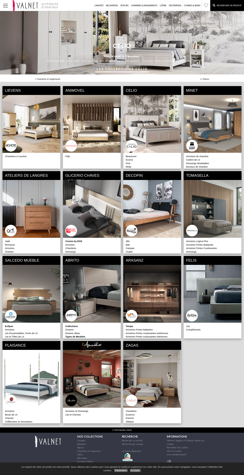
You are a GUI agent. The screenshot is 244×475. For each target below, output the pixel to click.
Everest (130, 418)
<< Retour (204, 79)
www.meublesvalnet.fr (177, 454)
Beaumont (131, 156)
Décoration (175, 5)
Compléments (193, 329)
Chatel (129, 251)
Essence (130, 414)
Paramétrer (120, 470)
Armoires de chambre (197, 156)
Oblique (130, 421)
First (128, 163)
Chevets (9, 251)
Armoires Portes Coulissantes (201, 248)
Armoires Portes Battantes (199, 244)
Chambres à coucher (16, 156)
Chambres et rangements (48, 79)
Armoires (9, 248)
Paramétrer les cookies (177, 447)
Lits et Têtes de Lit (14, 336)
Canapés (98, 5)
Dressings (70, 251)
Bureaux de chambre (197, 166)
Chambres (70, 248)
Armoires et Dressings (76, 411)
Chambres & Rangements (144, 5)
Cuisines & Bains (192, 5)
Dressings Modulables (197, 163)
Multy (128, 166)
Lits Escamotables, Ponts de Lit (21, 333)
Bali (128, 244)
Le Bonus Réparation (131, 451)
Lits (188, 326)
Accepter (135, 470)
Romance (10, 244)
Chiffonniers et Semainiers (18, 421)
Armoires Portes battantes (139, 329)
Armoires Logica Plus (197, 241)
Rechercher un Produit (227, 5)
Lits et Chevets (73, 414)
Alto (128, 241)
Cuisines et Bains (85, 461)
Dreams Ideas (72, 333)
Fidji (67, 156)
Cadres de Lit (193, 159)
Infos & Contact (174, 451)
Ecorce (129, 159)
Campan (130, 248)
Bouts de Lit (11, 414)
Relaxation (112, 5)
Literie (163, 5)
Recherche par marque (132, 444)
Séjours (124, 5)
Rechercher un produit (132, 440)
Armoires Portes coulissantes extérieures (147, 333)
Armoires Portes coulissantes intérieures (146, 336)
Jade (7, 241)
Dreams (69, 329)
